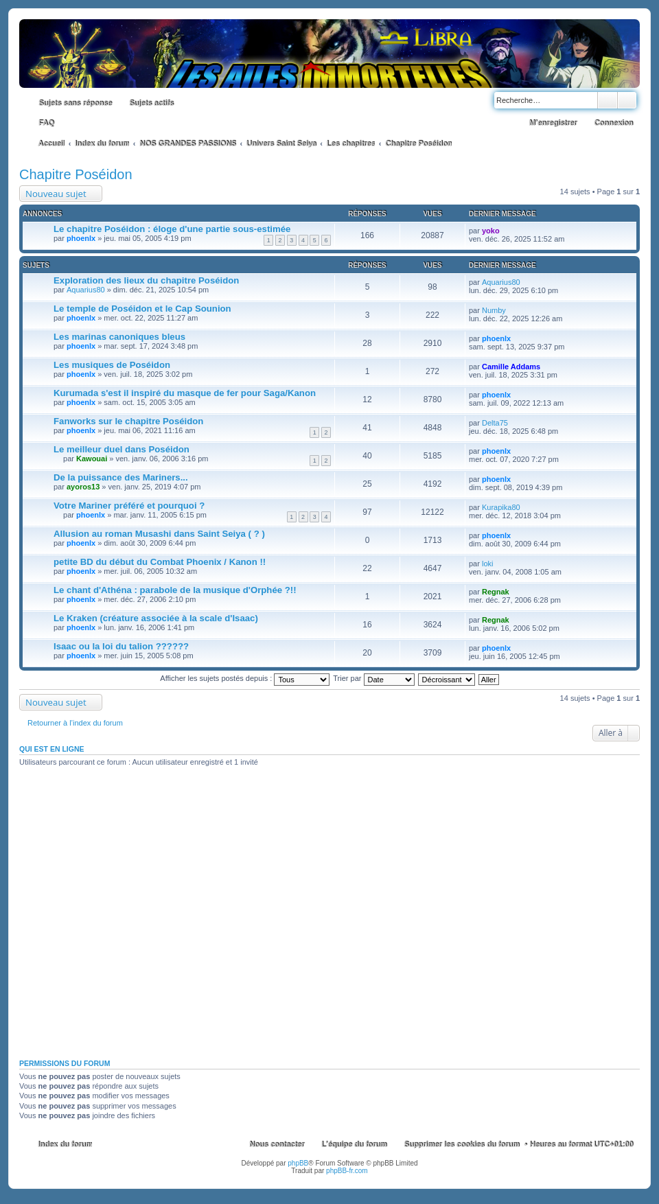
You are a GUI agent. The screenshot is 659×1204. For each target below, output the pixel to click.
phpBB (298, 1163)
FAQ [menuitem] (46, 123)
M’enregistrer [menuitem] (553, 123)
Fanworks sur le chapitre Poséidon (128, 421)
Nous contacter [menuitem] (276, 1144)
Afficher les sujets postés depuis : (245, 678)
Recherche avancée (627, 100)
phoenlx (81, 238)
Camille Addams (511, 366)
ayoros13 (83, 487)
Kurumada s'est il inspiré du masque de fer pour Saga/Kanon (185, 393)
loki (488, 563)
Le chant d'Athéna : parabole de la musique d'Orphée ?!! (175, 590)
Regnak (495, 592)
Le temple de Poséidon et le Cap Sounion (142, 308)
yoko (491, 231)
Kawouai (91, 458)
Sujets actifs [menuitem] (151, 103)
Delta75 (495, 423)
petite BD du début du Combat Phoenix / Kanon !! (160, 562)
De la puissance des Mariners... (121, 477)
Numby (494, 310)
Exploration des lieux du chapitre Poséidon (146, 280)
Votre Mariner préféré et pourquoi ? (129, 505)
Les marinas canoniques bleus (119, 337)
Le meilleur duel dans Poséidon (121, 449)
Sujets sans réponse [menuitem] (75, 103)
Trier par (373, 678)
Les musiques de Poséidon (112, 365)
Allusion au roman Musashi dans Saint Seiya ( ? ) (159, 534)
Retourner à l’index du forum (75, 723)
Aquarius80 (86, 290)
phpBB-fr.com (347, 1170)
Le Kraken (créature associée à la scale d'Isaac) (156, 618)
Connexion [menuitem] (613, 123)
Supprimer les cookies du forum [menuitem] (461, 1144)
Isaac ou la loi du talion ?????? (121, 646)
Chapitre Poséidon (75, 174)
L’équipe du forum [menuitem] (353, 1144)
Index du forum (65, 1144)
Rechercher (607, 100)
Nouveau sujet (55, 193)
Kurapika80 (501, 507)
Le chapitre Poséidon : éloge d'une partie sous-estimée (172, 229)
